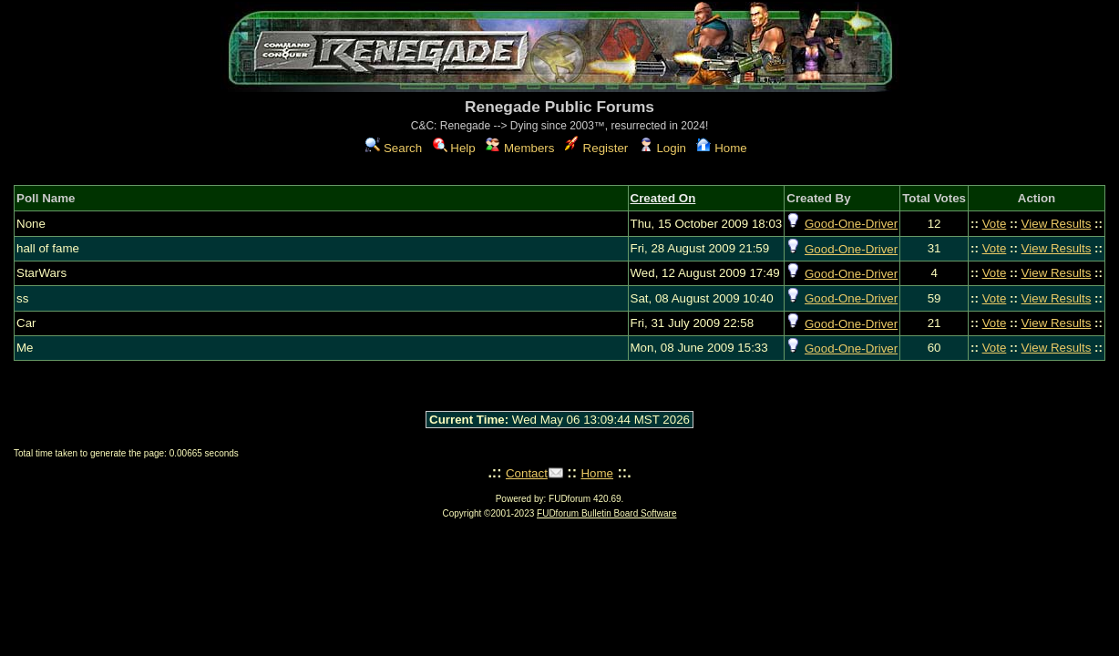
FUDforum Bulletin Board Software (606, 513)
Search (393, 148)
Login (662, 148)
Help (454, 148)
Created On (663, 198)
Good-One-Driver (851, 224)
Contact (527, 473)
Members (520, 148)
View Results (1056, 224)
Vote (994, 224)
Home (721, 148)
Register (596, 148)
